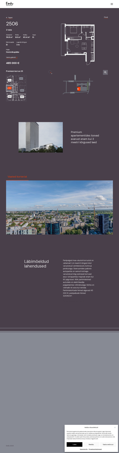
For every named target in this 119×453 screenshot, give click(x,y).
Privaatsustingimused (95, 449)
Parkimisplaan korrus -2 (74, 301)
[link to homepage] (9, 4)
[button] (115, 427)
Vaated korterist (17, 177)
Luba (74, 445)
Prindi (106, 17)
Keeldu (91, 445)
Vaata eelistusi (108, 445)
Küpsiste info (84, 449)
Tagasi (9, 18)
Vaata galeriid (11, 57)
